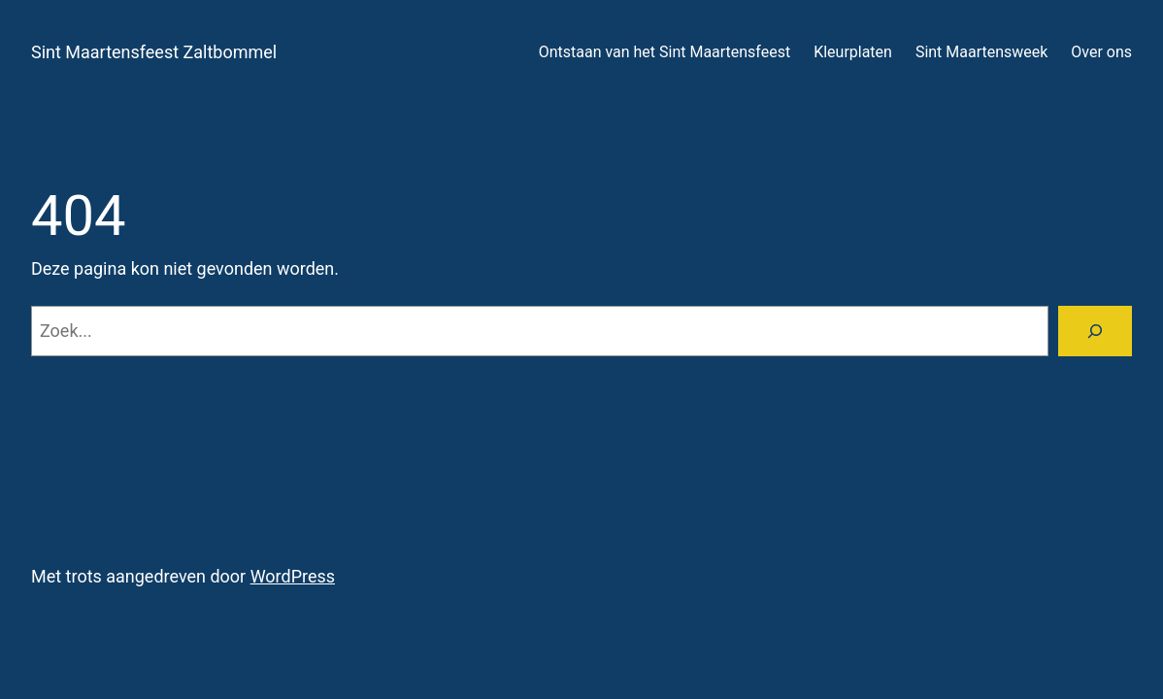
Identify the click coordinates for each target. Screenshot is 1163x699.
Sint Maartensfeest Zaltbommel (154, 52)
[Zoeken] (1095, 331)
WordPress (292, 576)
